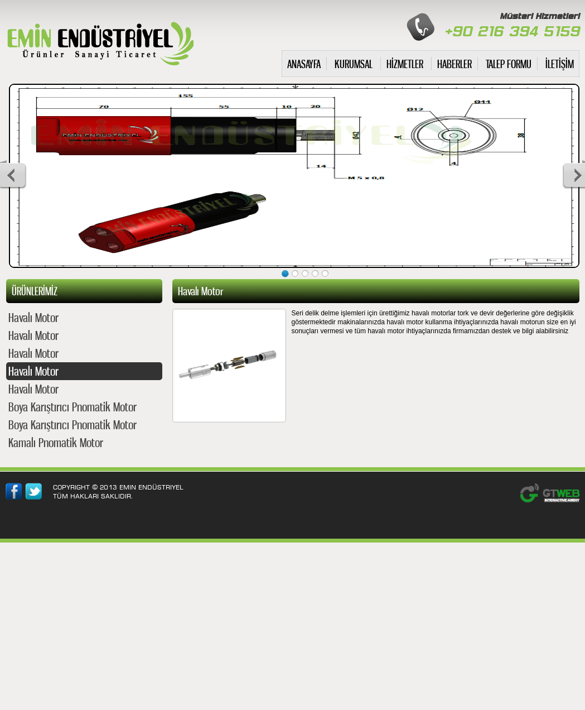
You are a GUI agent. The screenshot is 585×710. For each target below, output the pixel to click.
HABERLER (454, 63)
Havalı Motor (33, 317)
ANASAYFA (304, 63)
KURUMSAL (354, 63)
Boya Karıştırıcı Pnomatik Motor (72, 406)
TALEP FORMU (508, 63)
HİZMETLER (404, 63)
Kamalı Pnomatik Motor (55, 442)
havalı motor (100, 41)
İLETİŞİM (559, 63)
